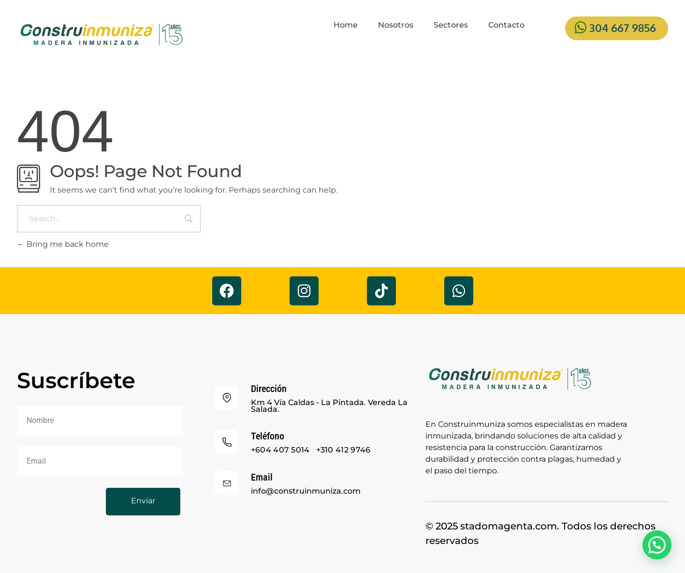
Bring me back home (63, 244)
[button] (656, 544)
